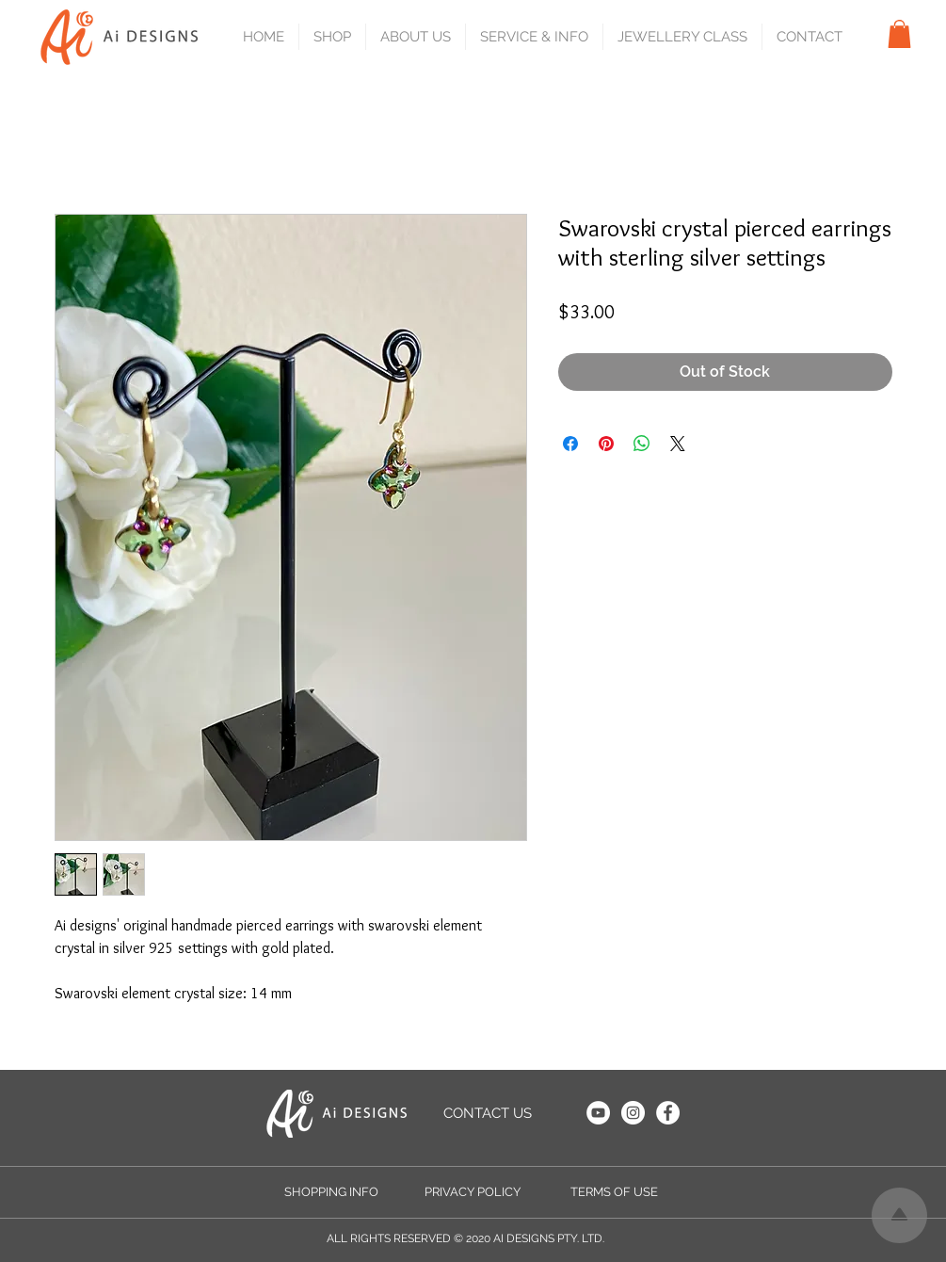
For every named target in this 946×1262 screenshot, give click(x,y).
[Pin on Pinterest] (606, 443)
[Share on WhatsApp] (642, 443)
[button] (331, 37)
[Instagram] (633, 1112)
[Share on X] (677, 443)
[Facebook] (668, 1112)
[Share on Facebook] (570, 443)
